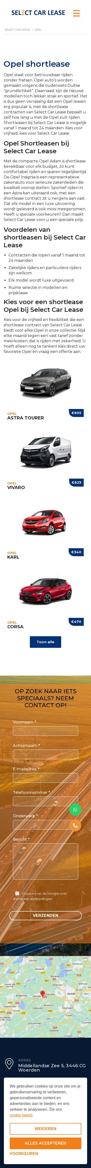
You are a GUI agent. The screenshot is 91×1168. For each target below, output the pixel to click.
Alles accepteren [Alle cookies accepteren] (45, 1143)
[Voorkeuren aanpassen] (24, 1153)
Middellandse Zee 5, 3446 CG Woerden (52, 1068)
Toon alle (46, 642)
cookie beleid (21, 1115)
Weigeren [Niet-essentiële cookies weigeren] (46, 1129)
